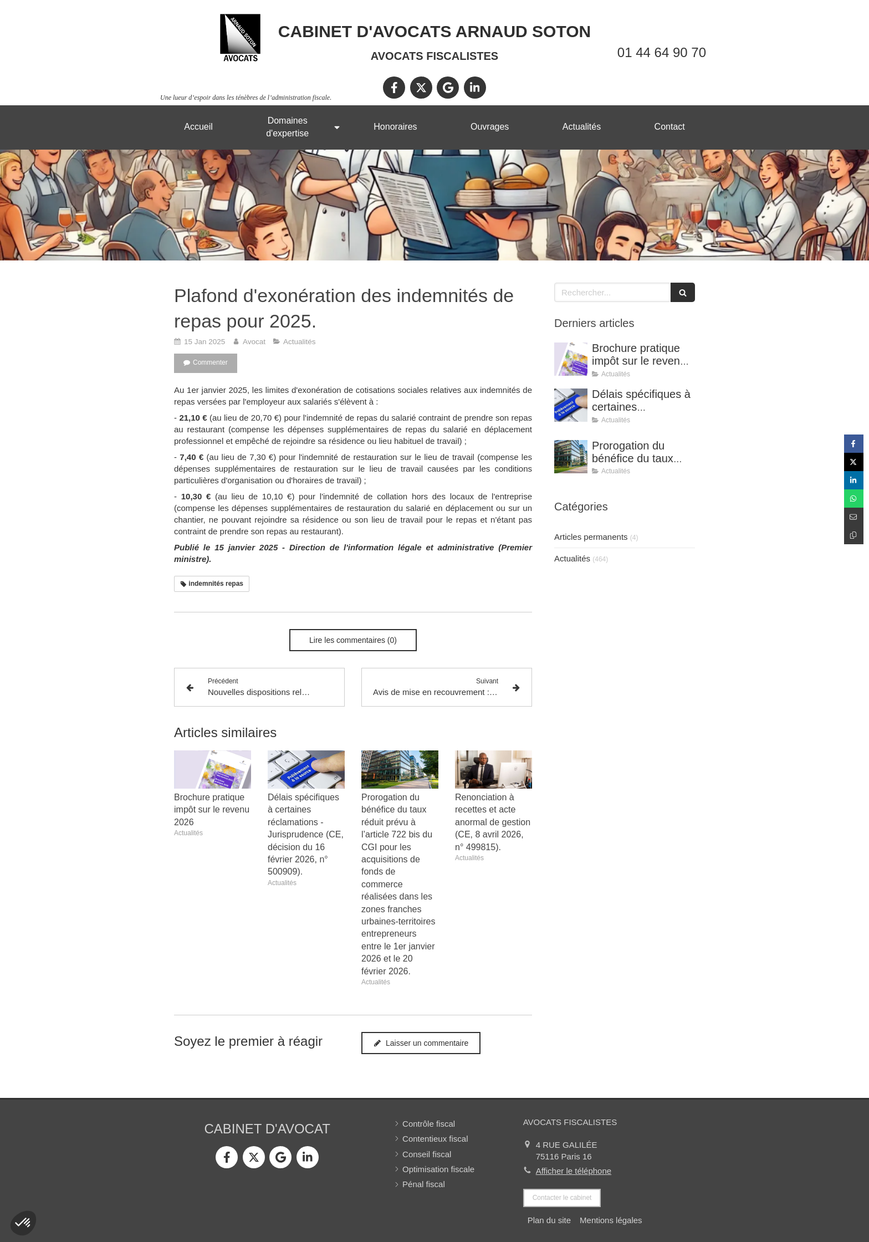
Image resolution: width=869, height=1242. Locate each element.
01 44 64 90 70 (661, 52)
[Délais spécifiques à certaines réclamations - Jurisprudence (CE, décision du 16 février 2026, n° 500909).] (570, 405)
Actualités (572, 558)
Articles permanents (591, 536)
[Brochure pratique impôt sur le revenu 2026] (570, 359)
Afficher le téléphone (574, 1170)
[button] (23, 1223)
